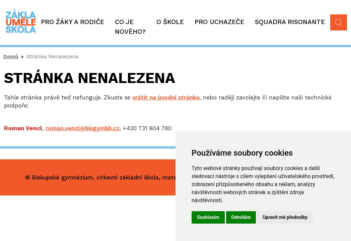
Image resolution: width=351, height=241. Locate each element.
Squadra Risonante (290, 22)
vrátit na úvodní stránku (166, 97)
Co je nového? (130, 26)
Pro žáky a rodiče (72, 22)
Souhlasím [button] (208, 217)
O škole (170, 22)
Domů (10, 56)
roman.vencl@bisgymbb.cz (83, 128)
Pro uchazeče (219, 22)
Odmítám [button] (241, 217)
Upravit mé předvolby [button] (285, 217)
